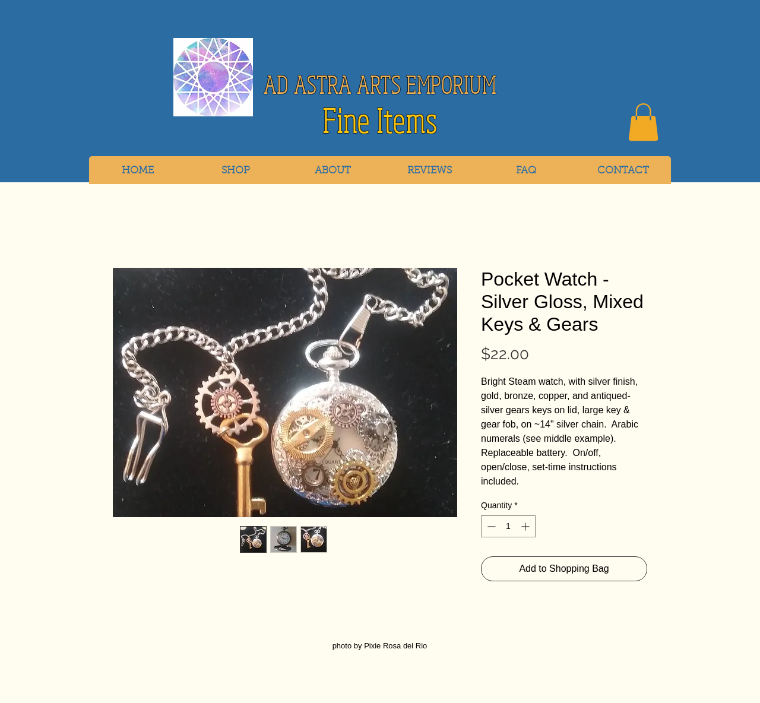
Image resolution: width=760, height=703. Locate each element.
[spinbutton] (508, 526)
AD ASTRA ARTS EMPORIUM (380, 85)
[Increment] (526, 526)
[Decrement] (490, 526)
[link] (643, 122)
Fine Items (379, 120)
